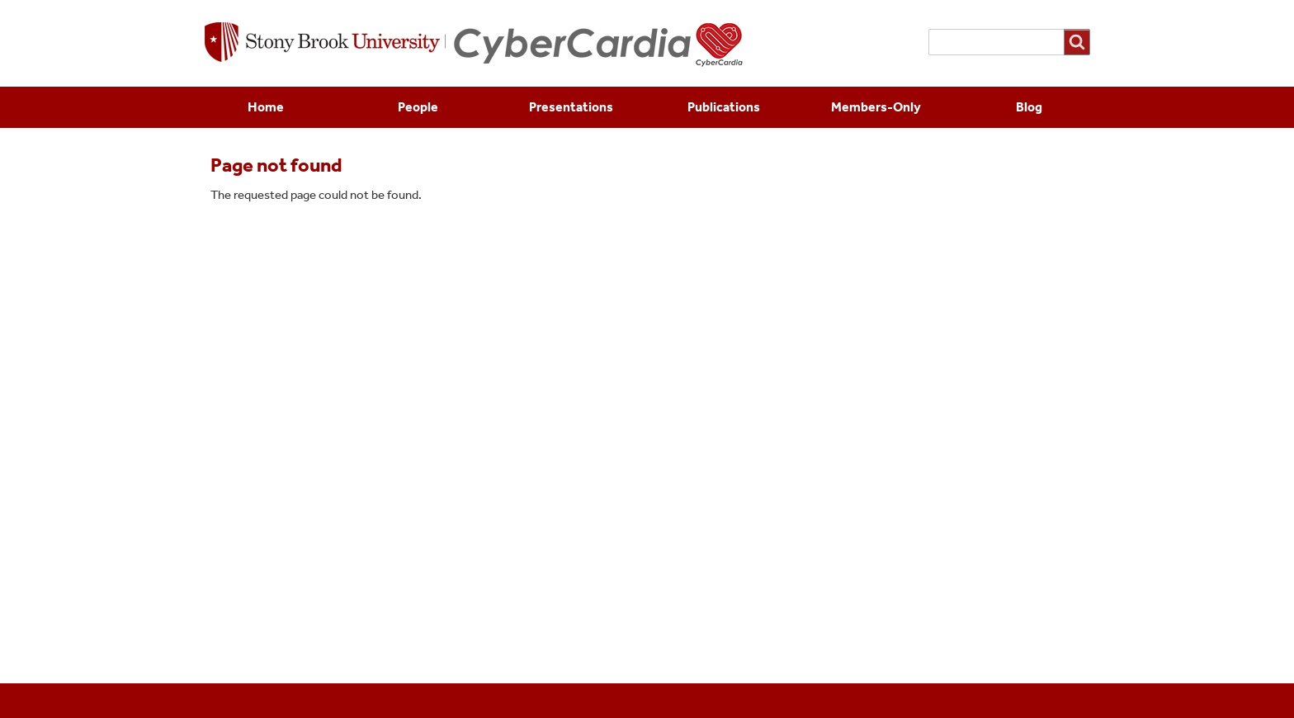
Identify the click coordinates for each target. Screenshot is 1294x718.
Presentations (571, 107)
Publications (723, 107)
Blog (1029, 107)
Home (266, 107)
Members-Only (876, 107)
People (418, 107)
